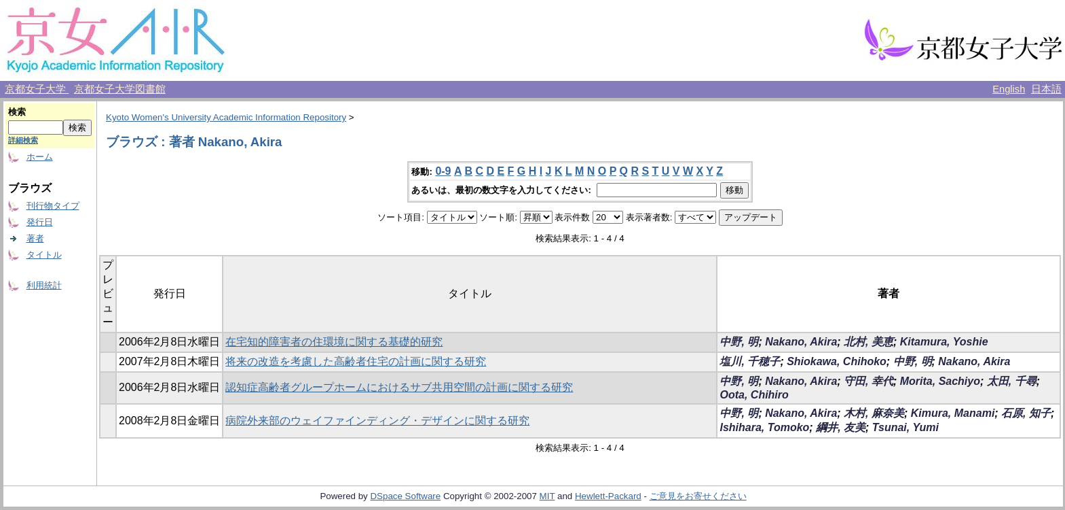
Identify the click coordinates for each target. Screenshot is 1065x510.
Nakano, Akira (801, 341)
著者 (35, 238)
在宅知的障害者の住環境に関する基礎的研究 (334, 341)
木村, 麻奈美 (874, 413)
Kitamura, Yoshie (944, 341)
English (1008, 89)
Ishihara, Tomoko (764, 427)
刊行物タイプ (52, 206)
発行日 (39, 222)
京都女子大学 (37, 89)
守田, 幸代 (868, 381)
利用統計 (44, 285)
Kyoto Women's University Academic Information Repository (226, 117)
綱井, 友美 (840, 427)
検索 (17, 112)
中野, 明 (739, 341)
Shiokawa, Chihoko (836, 361)
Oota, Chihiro (754, 395)
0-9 (443, 171)
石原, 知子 (1026, 413)
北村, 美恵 (868, 341)
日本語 (1046, 89)
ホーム (39, 157)
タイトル (44, 255)
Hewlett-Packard (608, 496)
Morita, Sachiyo (940, 381)
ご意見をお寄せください (698, 496)
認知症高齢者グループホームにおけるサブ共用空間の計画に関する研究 (399, 387)
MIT (547, 496)
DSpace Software (405, 496)
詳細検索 (23, 140)
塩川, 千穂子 (750, 361)
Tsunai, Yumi (905, 427)
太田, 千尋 (1011, 381)
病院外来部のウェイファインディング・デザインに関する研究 (377, 420)
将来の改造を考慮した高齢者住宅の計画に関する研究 (355, 361)
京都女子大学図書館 (120, 89)
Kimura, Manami (953, 413)
